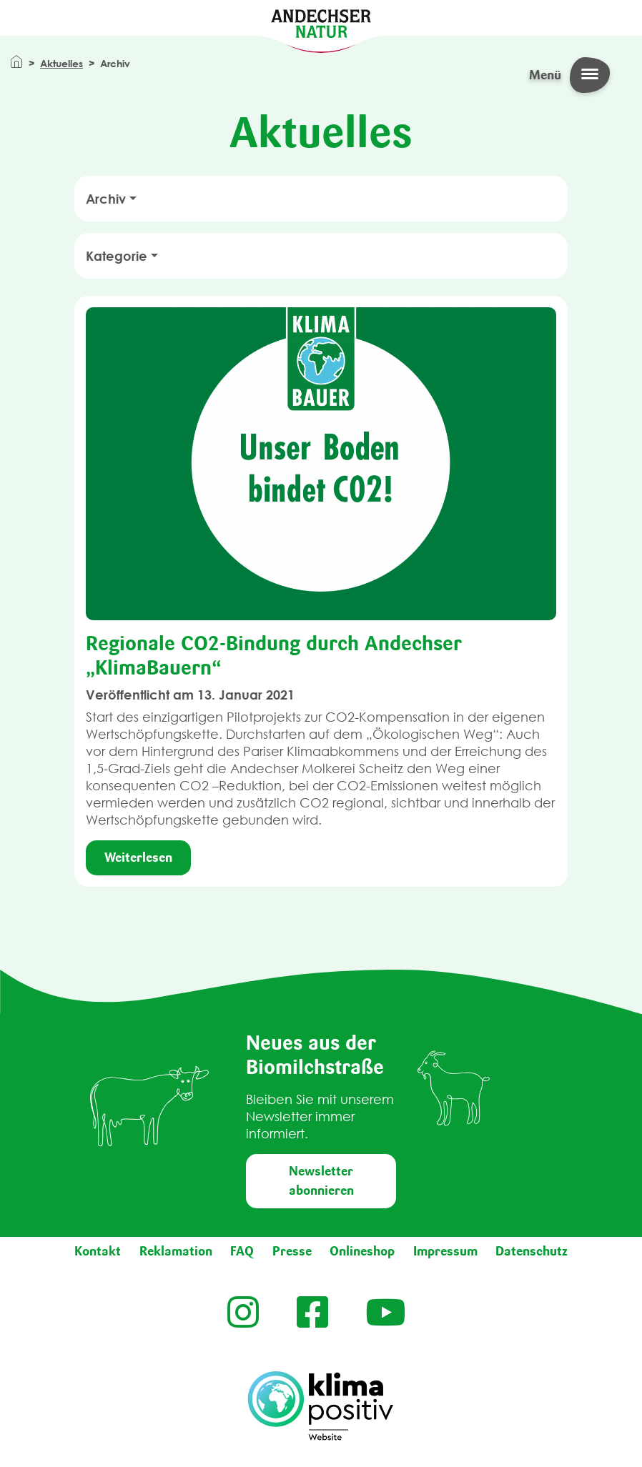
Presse (292, 1251)
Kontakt (97, 1251)
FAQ (242, 1251)
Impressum (445, 1251)
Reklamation (175, 1251)
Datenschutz (531, 1251)
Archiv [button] (106, 199)
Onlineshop (362, 1251)
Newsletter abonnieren (321, 1180)
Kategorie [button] (116, 256)
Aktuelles (61, 63)
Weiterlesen (138, 857)
